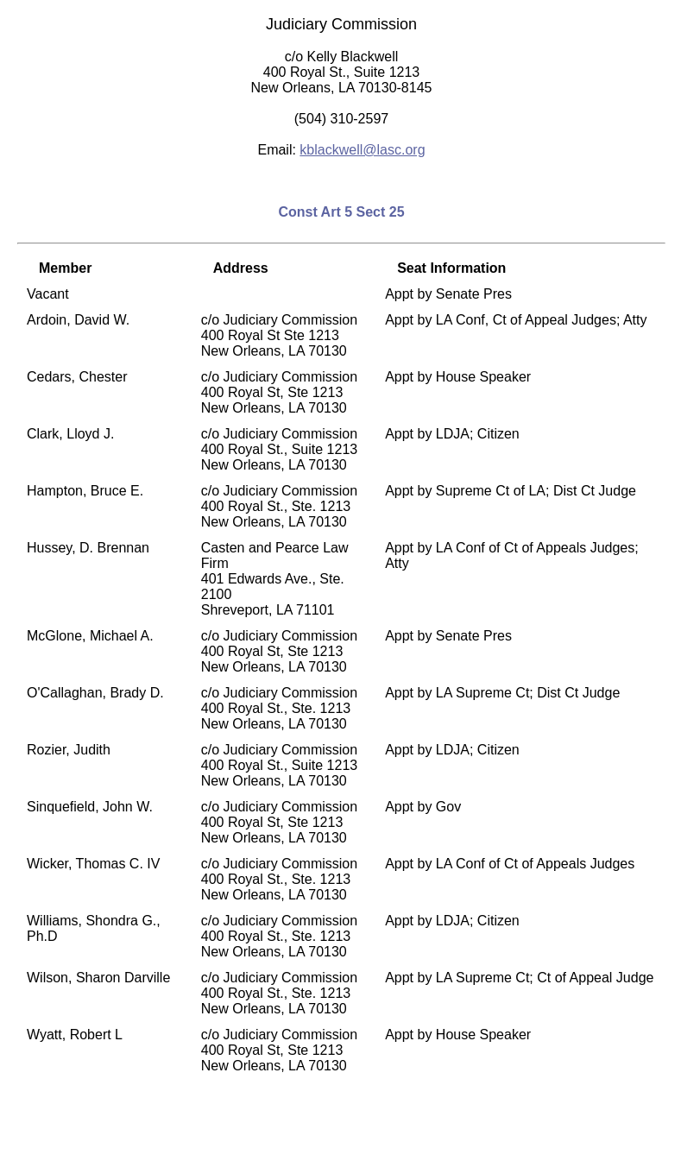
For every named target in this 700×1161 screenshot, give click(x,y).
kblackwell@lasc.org (362, 149)
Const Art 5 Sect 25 (341, 212)
